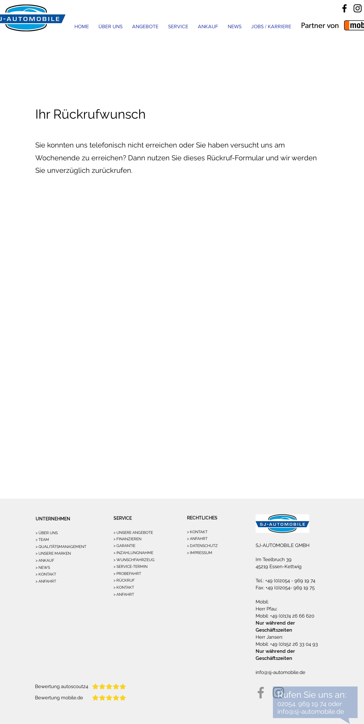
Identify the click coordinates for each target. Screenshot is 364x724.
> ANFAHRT (46, 581)
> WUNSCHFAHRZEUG (134, 560)
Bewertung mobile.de (59, 698)
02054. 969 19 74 (301, 704)
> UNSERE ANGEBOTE (133, 532)
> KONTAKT (46, 574)
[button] (178, 26)
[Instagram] (357, 8)
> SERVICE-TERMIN (131, 566)
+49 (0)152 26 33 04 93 (293, 644)
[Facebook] (344, 8)
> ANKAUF (45, 560)
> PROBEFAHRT (127, 573)
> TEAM (42, 539)
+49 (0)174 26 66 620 (291, 616)
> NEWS (43, 567)
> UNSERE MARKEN (53, 553)
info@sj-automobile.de (280, 672)
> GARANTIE (124, 545)
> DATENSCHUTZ (202, 545)
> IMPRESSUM (199, 553)
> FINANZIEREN (127, 539)
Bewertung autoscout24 (61, 686)
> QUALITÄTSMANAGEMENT (61, 546)
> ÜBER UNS (47, 533)
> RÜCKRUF (124, 580)
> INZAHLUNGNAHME (133, 553)
